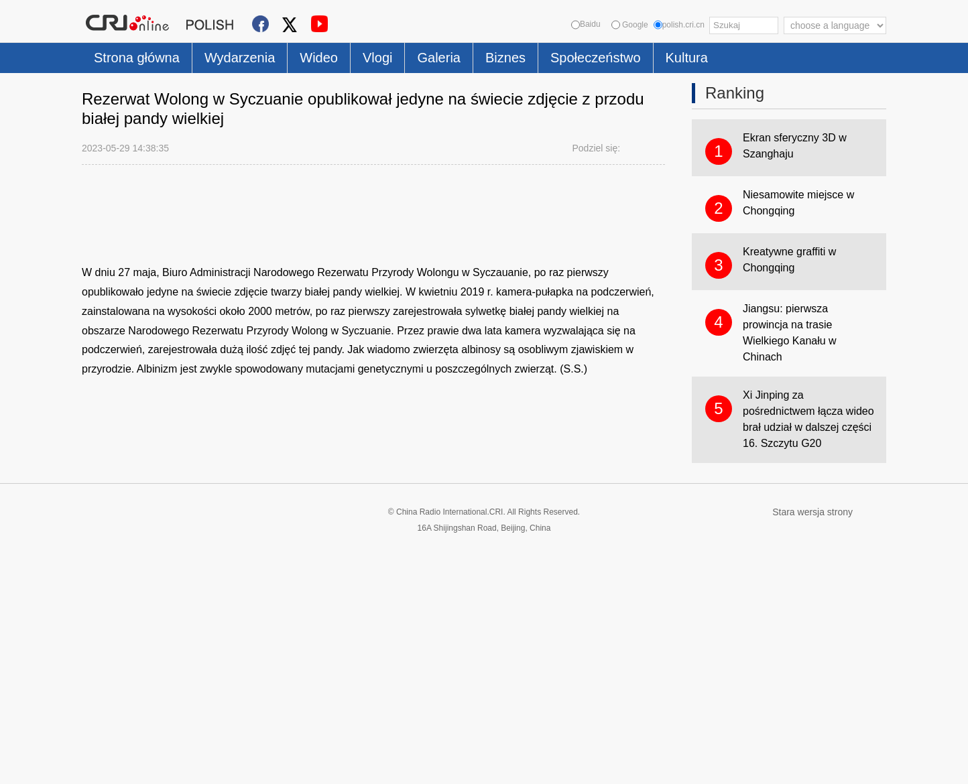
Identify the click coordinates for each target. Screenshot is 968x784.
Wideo (319, 57)
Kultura (687, 57)
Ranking (734, 93)
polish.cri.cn (679, 25)
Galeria (438, 57)
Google (629, 25)
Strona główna (137, 57)
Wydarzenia (239, 57)
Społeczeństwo (595, 57)
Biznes (505, 57)
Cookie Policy (108, 766)
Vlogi (377, 57)
